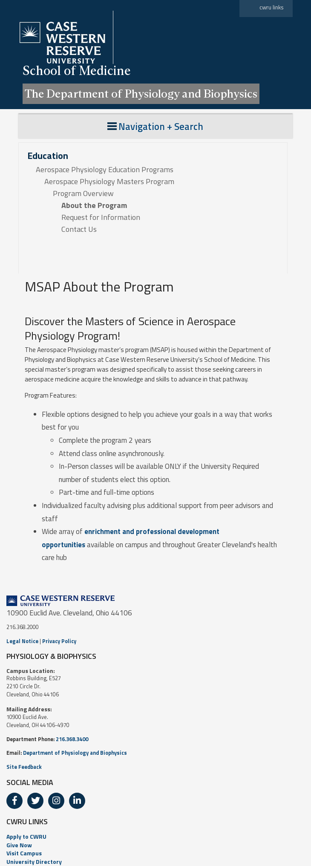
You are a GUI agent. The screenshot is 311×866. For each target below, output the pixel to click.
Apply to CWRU (26, 836)
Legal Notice (22, 641)
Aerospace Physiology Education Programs (104, 169)
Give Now (19, 844)
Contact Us (79, 229)
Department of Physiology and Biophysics (75, 753)
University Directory (34, 861)
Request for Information (100, 217)
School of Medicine (77, 70)
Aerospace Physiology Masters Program (109, 181)
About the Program (94, 205)
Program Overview (83, 193)
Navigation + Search (155, 126)
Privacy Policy (59, 641)
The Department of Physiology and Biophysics (141, 94)
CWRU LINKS (27, 821)
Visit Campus (24, 853)
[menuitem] (155, 836)
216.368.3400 (72, 739)
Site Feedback (24, 767)
